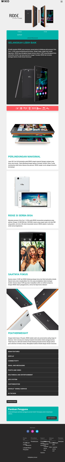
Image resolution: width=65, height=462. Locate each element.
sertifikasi (28, 448)
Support (19, 35)
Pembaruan (47, 441)
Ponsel (28, 443)
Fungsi (20, 31)
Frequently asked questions (43, 443)
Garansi (42, 452)
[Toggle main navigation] (61, 1)
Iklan (50, 447)
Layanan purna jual (46, 448)
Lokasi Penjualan (32, 38)
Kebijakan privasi (32, 457)
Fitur (45, 31)
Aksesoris (28, 445)
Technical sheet (11, 401)
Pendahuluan (34, 441)
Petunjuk (46, 444)
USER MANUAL (51, 418)
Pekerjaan (61, 441)
